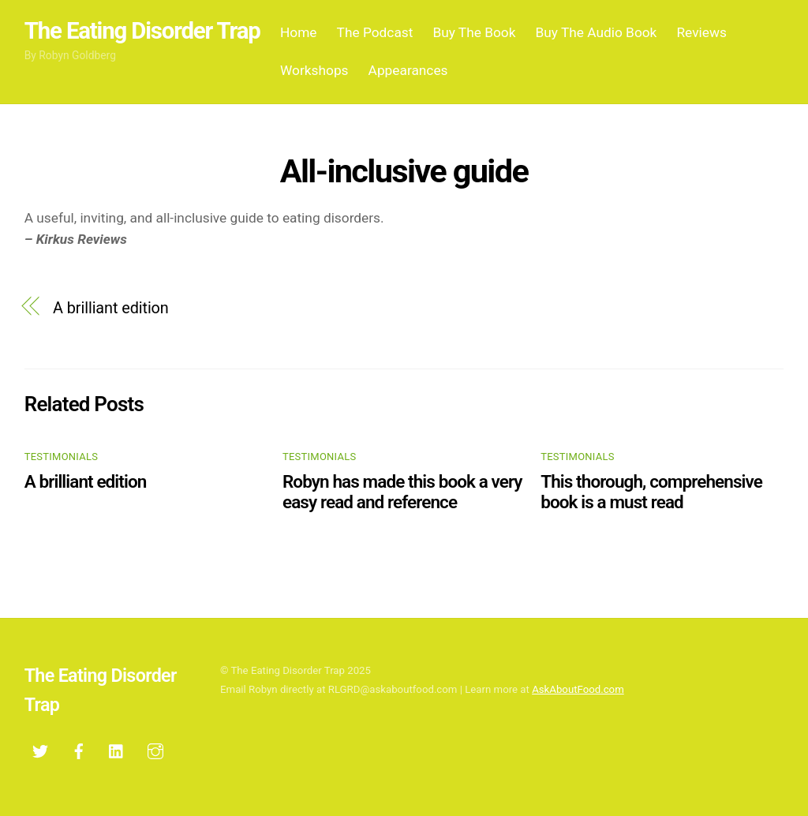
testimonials (61, 456)
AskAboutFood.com (578, 689)
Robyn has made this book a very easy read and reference (402, 491)
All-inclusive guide (404, 171)
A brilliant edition (111, 308)
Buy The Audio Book (596, 32)
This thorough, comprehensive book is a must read (651, 491)
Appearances (408, 70)
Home (298, 32)
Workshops (314, 70)
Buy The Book (473, 32)
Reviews (701, 32)
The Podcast (375, 32)
